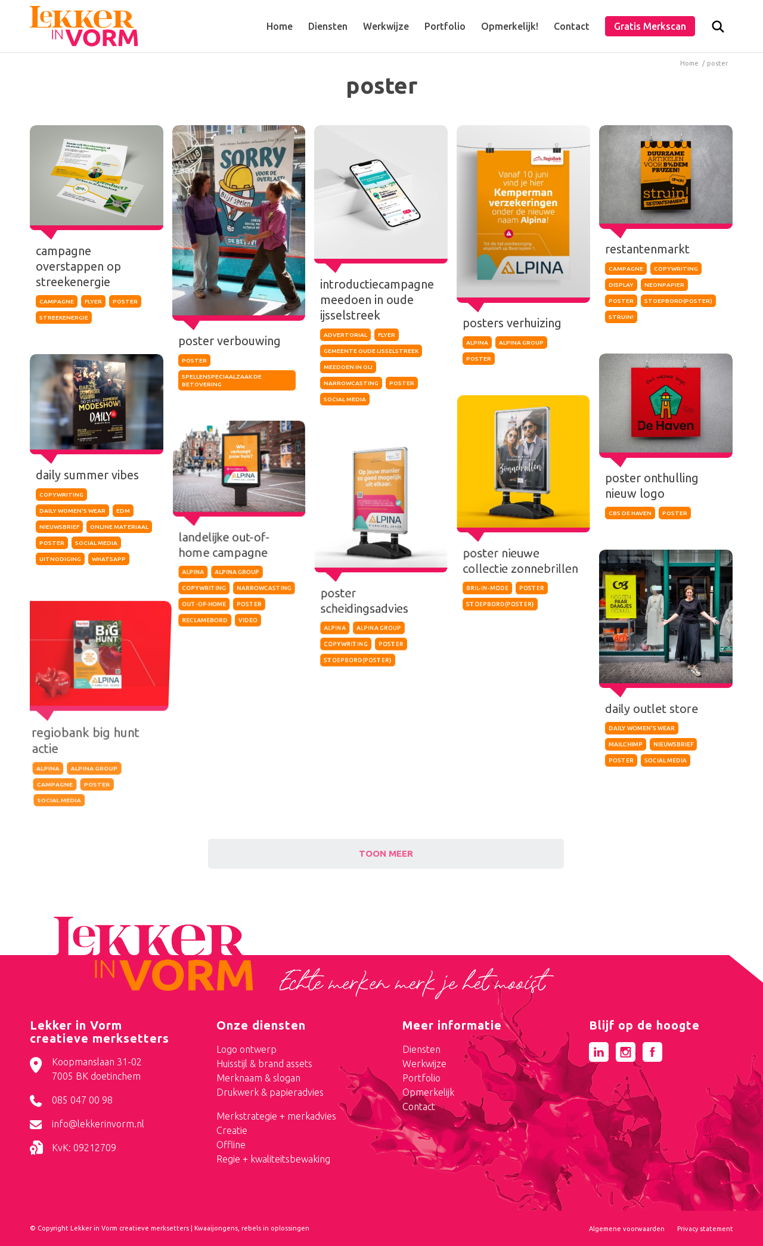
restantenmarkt (648, 247)
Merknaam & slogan (258, 1078)
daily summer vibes (87, 479)
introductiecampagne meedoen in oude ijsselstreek (378, 299)
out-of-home (201, 638)
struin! (621, 315)
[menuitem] (279, 26)
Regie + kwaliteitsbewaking (273, 1159)
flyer (93, 301)
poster (125, 301)
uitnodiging (60, 563)
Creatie (231, 1130)
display (621, 283)
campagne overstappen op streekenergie (78, 266)
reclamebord (202, 653)
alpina (478, 340)
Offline (231, 1144)
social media (345, 398)
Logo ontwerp (246, 1049)
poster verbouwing (229, 341)
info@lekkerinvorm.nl (98, 1123)
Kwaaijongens (216, 1228)
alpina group (521, 340)
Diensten (421, 1049)
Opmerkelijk (428, 1092)
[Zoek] (718, 29)
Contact (418, 1106)
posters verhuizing (512, 321)
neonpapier (664, 283)
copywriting (676, 267)
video (248, 653)
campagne (56, 301)
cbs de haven (630, 515)
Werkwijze (424, 1063)
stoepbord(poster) (678, 299)
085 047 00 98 (82, 1100)
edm (123, 515)
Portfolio (421, 1078)
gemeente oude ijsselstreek (371, 350)
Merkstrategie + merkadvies (276, 1116)
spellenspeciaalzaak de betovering (222, 380)
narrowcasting (351, 382)
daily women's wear (72, 515)
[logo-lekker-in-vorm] (84, 26)
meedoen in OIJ (348, 366)
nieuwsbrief (59, 531)
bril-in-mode (486, 608)
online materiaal (119, 531)
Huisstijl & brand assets (264, 1063)
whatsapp (109, 563)
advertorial (346, 334)
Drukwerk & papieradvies (270, 1092)
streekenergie (63, 317)
